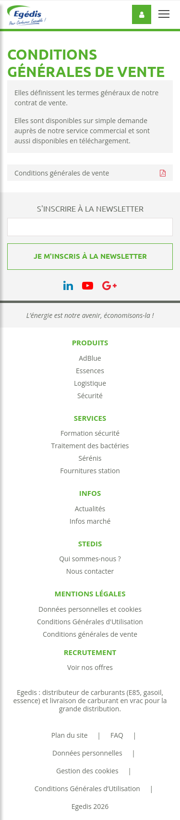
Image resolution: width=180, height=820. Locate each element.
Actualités (90, 508)
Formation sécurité (90, 433)
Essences (90, 370)
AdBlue (90, 358)
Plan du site (69, 735)
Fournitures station (90, 470)
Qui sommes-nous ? (90, 558)
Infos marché (90, 521)
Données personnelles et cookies (90, 609)
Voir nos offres (90, 667)
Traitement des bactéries (90, 445)
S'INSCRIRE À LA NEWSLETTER (90, 208)
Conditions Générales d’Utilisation (87, 788)
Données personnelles (87, 752)
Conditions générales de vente (61, 172)
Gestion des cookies (87, 770)
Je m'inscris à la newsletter (90, 256)
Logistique (90, 383)
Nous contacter (90, 571)
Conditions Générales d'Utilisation (90, 621)
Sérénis (90, 458)
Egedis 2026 (90, 806)
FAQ (116, 735)
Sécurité (90, 395)
